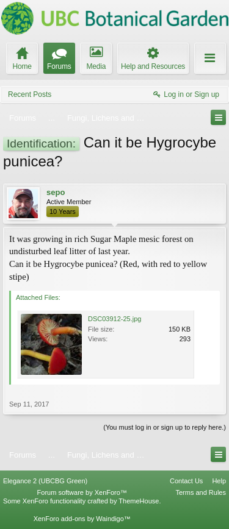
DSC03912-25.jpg (114, 318)
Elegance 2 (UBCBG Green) (45, 481)
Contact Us (186, 481)
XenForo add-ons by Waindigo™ (82, 518)
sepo (55, 192)
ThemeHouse (138, 501)
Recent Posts (29, 94)
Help (219, 481)
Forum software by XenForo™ (82, 492)
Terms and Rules (200, 492)
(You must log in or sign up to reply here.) (164, 427)
